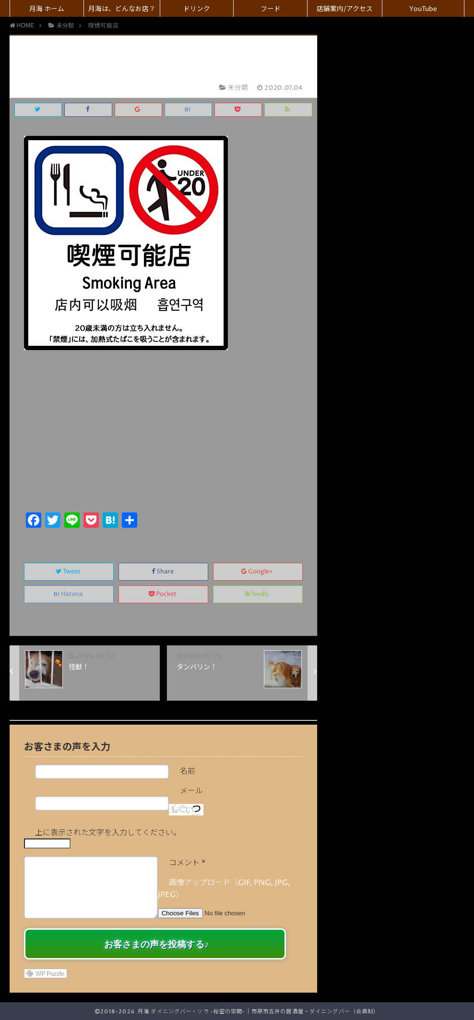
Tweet (69, 572)
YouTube (423, 9)
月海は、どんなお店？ (121, 9)
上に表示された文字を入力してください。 (108, 832)
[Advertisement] (163, 437)
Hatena (69, 594)
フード (271, 9)
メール (191, 791)
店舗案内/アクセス (345, 9)
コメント (187, 863)
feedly (258, 594)
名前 (187, 771)
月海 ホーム (46, 9)
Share (163, 572)
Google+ (257, 572)
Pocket (163, 594)
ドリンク (196, 9)
